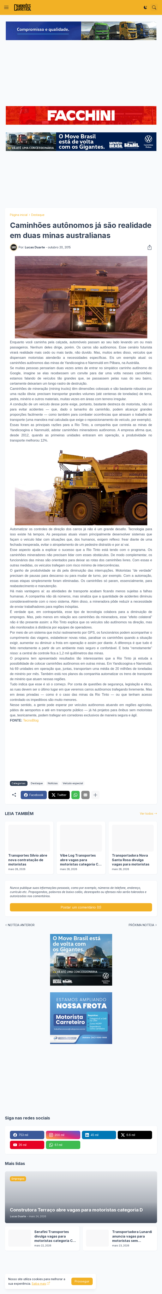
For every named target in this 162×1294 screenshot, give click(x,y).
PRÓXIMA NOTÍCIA (141, 925)
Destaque (37, 215)
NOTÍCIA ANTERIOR (21, 925)
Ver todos (146, 813)
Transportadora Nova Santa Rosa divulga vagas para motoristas (130, 859)
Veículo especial (73, 783)
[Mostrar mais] (95, 795)
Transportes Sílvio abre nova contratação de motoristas (27, 859)
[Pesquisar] (154, 7)
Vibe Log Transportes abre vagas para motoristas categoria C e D (80, 860)
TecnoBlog (31, 720)
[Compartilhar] (148, 247)
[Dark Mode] (145, 7)
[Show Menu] (6, 7)
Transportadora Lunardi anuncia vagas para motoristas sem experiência (132, 1236)
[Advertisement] (81, 73)
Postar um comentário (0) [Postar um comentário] (81, 907)
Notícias (53, 783)
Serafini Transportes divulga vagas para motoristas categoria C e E (55, 1236)
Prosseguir (82, 1281)
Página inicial (19, 215)
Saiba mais (39, 1283)
